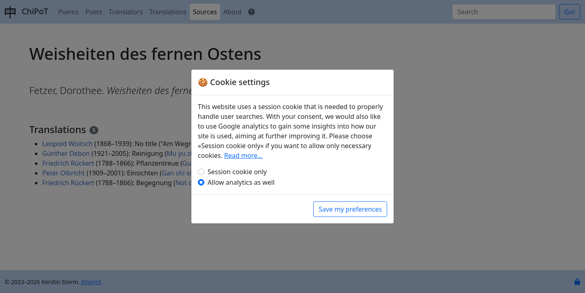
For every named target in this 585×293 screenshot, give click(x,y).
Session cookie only (237, 171)
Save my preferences (350, 209)
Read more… (243, 155)
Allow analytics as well (241, 182)
